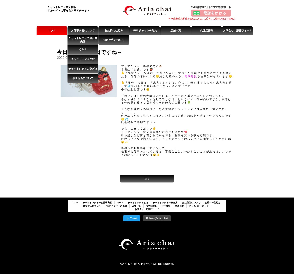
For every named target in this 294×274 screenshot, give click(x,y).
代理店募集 (206, 30)
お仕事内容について (83, 30)
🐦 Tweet (131, 218)
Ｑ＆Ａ (83, 49)
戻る (147, 178)
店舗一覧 (175, 30)
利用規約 (179, 206)
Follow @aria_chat (157, 218)
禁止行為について (82, 78)
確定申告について (113, 39)
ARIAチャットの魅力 (144, 30)
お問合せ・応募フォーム (237, 30)
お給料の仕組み (114, 30)
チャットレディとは (83, 59)
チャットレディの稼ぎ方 (82, 68)
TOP (52, 30)
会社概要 (165, 206)
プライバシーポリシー (200, 206)
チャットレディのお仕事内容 (82, 40)
